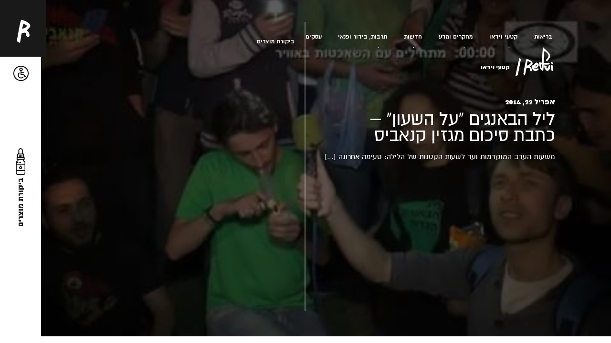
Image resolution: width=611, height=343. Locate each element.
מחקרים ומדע (456, 36)
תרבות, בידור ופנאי (362, 36)
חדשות (413, 36)
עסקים (314, 36)
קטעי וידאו (503, 36)
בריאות (543, 36)
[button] (21, 73)
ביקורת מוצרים (276, 41)
